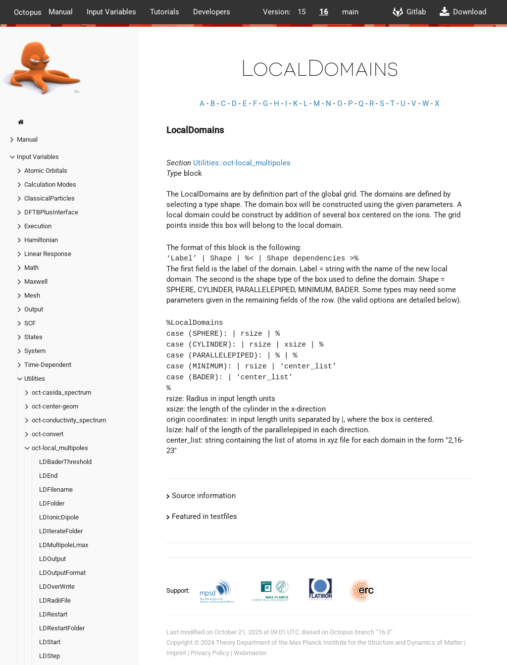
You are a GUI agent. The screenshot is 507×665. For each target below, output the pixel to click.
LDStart (49, 642)
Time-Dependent (47, 364)
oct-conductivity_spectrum (69, 420)
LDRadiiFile (55, 600)
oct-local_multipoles (60, 448)
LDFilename (56, 489)
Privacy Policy (210, 653)
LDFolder (51, 503)
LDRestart (53, 614)
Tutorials (164, 11)
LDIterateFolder (61, 531)
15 (301, 11)
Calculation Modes (50, 184)
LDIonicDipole (59, 517)
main (350, 11)
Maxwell (36, 281)
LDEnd (48, 475)
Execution (37, 226)
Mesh (32, 295)
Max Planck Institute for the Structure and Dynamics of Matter (375, 642)
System (35, 351)
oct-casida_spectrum (61, 392)
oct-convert (47, 434)
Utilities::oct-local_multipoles (242, 162)
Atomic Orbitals (45, 170)
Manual (61, 11)
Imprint (176, 653)
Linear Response (47, 253)
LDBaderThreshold (65, 461)
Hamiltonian (41, 240)
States (33, 337)
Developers (211, 11)
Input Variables (111, 11)
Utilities (34, 378)
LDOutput (52, 559)
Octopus (28, 11)
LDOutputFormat (62, 572)
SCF (30, 323)
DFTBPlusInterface (51, 212)
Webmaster (250, 653)
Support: (178, 590)
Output (33, 309)
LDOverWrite (57, 586)
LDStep (49, 656)
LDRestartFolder (62, 628)
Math (31, 267)
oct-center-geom (55, 406)
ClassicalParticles (49, 198)
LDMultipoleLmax (63, 545)
